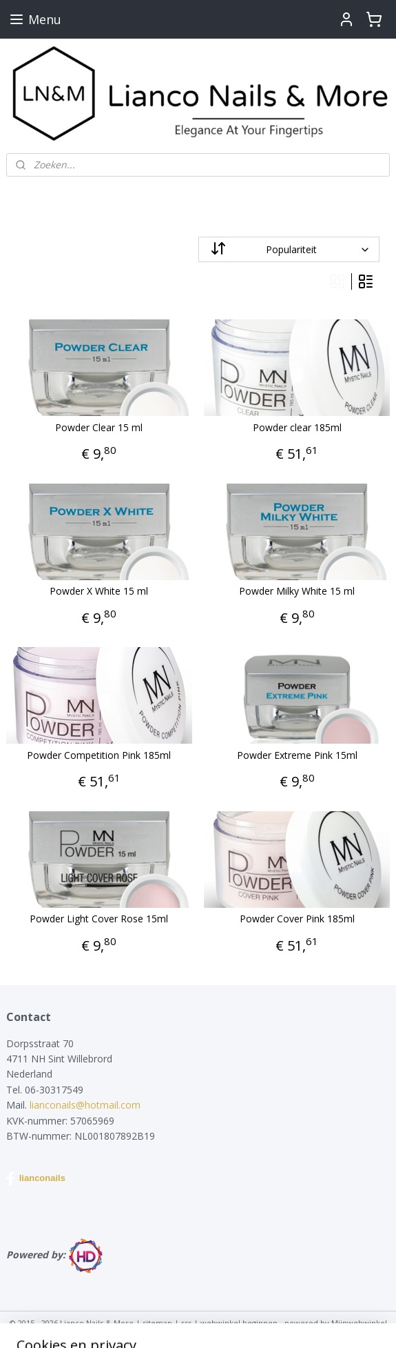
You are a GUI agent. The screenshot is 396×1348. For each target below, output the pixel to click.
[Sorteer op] (289, 249)
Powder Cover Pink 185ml (297, 920)
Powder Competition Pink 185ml (99, 756)
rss (186, 1323)
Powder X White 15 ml (99, 592)
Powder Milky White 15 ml (297, 592)
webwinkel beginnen (239, 1323)
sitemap (157, 1323)
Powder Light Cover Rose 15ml (99, 920)
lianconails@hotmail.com (85, 1104)
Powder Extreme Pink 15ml (297, 756)
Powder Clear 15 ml (99, 428)
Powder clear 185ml (297, 428)
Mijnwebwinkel (359, 1323)
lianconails (35, 1179)
